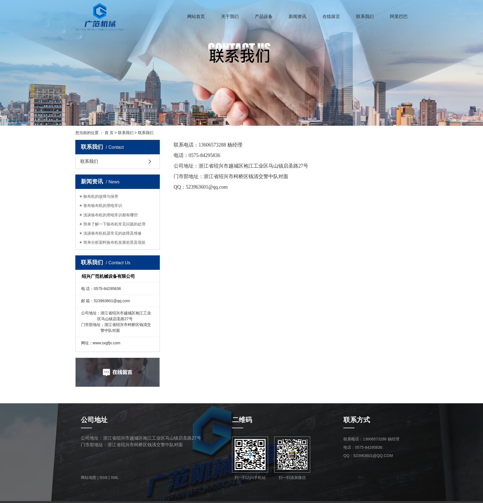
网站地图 (88, 477)
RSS (103, 477)
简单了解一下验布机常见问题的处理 (114, 224)
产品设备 (264, 16)
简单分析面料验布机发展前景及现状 (114, 242)
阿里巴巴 (399, 16)
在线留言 (331, 16)
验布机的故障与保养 (100, 196)
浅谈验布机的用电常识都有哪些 (110, 215)
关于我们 (230, 16)
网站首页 (196, 16)
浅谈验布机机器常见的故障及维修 (112, 233)
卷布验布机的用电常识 (102, 205)
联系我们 (365, 16)
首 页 (109, 132)
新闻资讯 (297, 16)
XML (115, 477)
